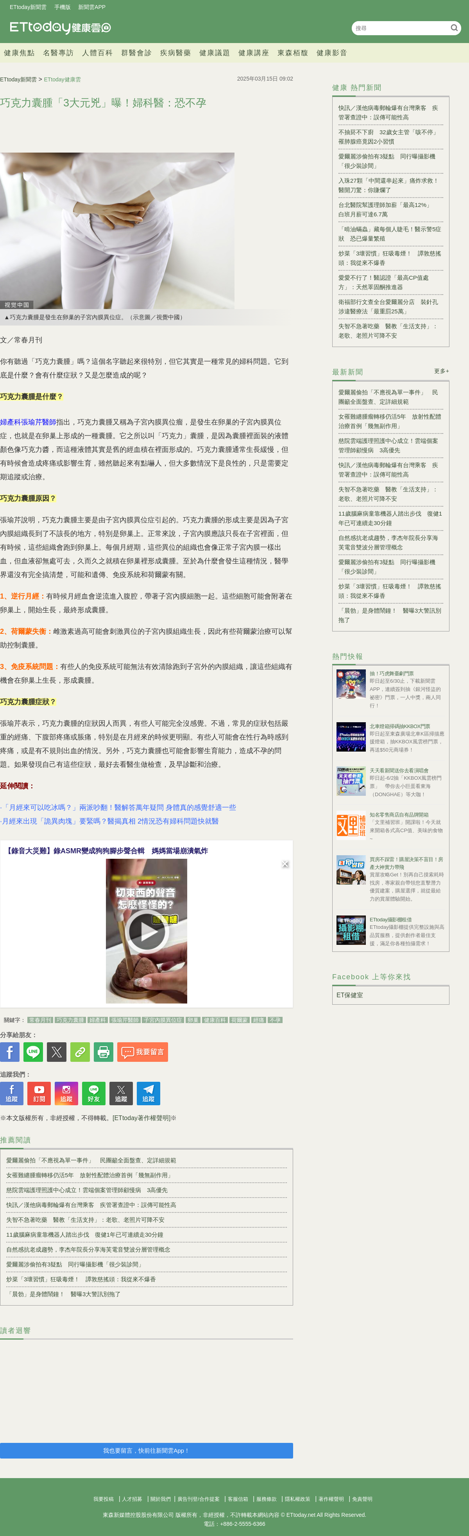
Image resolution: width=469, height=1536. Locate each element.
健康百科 (215, 1020)
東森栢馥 (293, 53)
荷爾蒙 (239, 1020)
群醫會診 (136, 53)
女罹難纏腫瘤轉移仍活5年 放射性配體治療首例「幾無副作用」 (90, 1175)
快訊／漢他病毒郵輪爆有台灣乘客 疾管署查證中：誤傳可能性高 (91, 1204)
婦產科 (98, 1020)
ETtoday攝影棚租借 (391, 920)
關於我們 (160, 1499)
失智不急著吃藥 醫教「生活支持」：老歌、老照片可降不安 (85, 1219)
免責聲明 (362, 1499)
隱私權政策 (297, 1499)
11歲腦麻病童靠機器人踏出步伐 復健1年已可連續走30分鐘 (84, 1234)
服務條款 (266, 1499)
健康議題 (215, 53)
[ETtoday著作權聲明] (141, 1118)
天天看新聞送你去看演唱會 (399, 770)
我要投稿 (103, 1499)
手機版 (62, 7)
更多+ (441, 371)
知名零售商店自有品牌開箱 (399, 815)
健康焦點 (19, 53)
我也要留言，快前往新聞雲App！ (146, 1450)
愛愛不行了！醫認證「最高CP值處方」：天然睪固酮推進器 (383, 282)
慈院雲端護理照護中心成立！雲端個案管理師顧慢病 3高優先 (90, 1190)
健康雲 (60, 28)
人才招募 (132, 1499)
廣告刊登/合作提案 (198, 1499)
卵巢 (193, 1020)
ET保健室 (350, 995)
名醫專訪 (58, 53)
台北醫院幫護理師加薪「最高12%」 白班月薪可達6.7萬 (388, 209)
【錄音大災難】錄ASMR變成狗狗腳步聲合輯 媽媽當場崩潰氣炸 (106, 851)
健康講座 (254, 53)
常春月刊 (40, 1020)
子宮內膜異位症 (163, 1020)
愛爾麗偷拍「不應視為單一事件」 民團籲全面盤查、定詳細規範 (91, 1160)
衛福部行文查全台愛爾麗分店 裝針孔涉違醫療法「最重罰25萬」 (388, 307)
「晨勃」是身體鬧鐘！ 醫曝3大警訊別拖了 (63, 1294)
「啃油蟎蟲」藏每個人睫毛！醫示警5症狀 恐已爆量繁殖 (389, 234)
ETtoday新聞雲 (28, 7)
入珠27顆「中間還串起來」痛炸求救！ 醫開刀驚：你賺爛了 (390, 185)
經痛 (258, 1020)
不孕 (275, 1020)
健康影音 (332, 53)
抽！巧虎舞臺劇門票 (392, 673)
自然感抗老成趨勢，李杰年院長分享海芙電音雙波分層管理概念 (88, 1249)
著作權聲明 (331, 1499)
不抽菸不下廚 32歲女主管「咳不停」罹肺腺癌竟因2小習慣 (388, 137)
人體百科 (97, 53)
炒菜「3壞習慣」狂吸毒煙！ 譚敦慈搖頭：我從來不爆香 (81, 1279)
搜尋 (454, 27)
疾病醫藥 (176, 53)
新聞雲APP (92, 7)
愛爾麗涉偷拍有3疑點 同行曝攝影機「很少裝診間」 (75, 1264)
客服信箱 (238, 1499)
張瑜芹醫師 (125, 1020)
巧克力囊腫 (70, 1020)
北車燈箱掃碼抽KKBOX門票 (400, 726)
